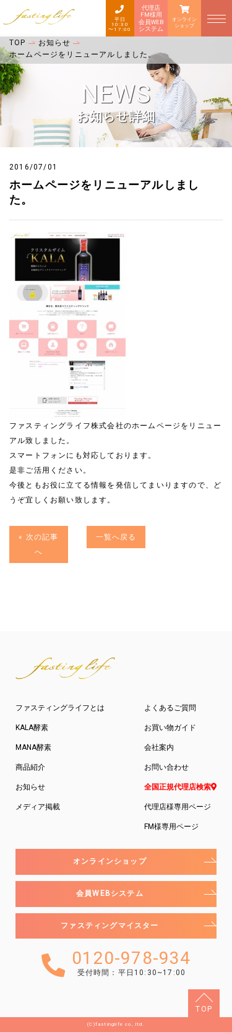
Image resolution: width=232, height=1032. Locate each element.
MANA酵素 (33, 747)
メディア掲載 (37, 806)
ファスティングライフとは (60, 707)
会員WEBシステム (110, 893)
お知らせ (30, 787)
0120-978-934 (131, 963)
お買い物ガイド (170, 727)
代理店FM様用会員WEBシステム (151, 18)
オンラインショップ (184, 22)
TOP (203, 1009)
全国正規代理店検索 (180, 787)
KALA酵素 (31, 727)
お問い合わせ (166, 767)
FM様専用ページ (171, 826)
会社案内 (159, 747)
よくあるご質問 (170, 707)
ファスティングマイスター (109, 925)
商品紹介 (30, 767)
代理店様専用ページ (177, 806)
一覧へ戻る (116, 537)
